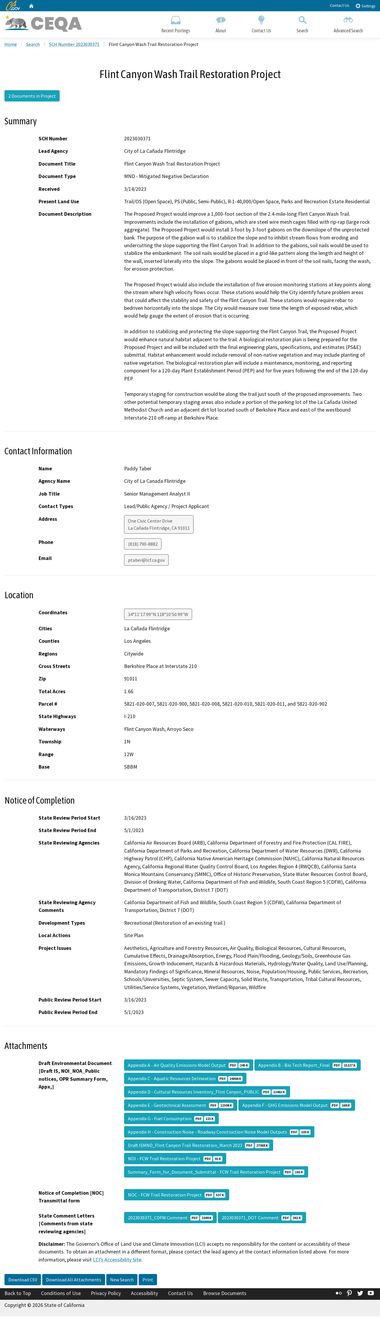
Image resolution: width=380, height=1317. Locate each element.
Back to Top (17, 1294)
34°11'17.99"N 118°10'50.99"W (158, 615)
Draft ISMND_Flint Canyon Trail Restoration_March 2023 (198, 1146)
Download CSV (22, 1280)
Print (147, 1280)
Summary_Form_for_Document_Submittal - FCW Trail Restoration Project (216, 1172)
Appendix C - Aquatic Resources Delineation (185, 1079)
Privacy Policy (106, 1294)
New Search (122, 1280)
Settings (365, 6)
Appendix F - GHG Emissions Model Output (296, 1106)
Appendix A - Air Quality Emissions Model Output (188, 1066)
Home (10, 45)
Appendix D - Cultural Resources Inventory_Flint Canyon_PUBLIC (207, 1092)
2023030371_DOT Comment (262, 1218)
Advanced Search (348, 23)
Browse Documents (224, 1294)
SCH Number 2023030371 (74, 45)
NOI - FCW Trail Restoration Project (175, 1159)
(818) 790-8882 (143, 545)
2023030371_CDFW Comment (170, 1218)
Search (302, 23)
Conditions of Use (61, 1294)
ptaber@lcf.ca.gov (146, 561)
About (221, 23)
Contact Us (339, 5)
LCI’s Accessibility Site (117, 1260)
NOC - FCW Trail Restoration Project (176, 1195)
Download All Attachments (73, 1280)
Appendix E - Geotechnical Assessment (180, 1106)
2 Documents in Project (32, 96)
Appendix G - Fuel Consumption (171, 1119)
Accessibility (144, 1294)
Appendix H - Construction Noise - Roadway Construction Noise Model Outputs (219, 1132)
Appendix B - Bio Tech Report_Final (307, 1066)
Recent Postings (175, 23)
